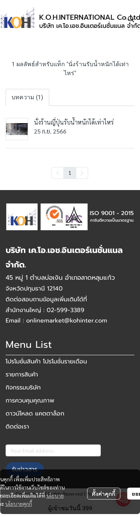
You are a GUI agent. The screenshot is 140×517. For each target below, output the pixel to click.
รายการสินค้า (22, 374)
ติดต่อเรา (17, 426)
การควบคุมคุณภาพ (30, 400)
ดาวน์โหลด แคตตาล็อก (35, 413)
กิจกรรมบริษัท (23, 387)
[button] (131, 19)
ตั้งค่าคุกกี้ (103, 493)
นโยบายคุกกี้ (18, 503)
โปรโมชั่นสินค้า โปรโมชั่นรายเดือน (46, 361)
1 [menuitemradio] (69, 172)
